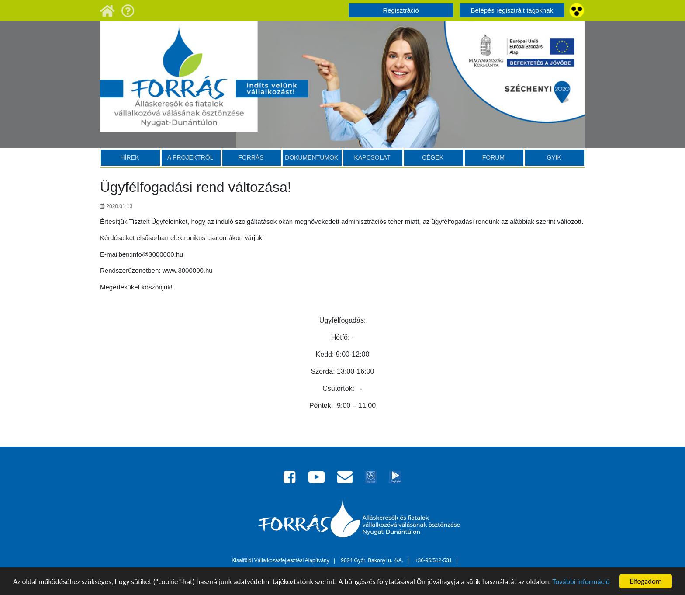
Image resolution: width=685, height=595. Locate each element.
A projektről (190, 157)
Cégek (432, 157)
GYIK (554, 157)
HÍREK (129, 157)
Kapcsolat (372, 157)
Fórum (493, 157)
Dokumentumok (311, 157)
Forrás (250, 157)
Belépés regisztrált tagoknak (512, 10)
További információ (581, 582)
